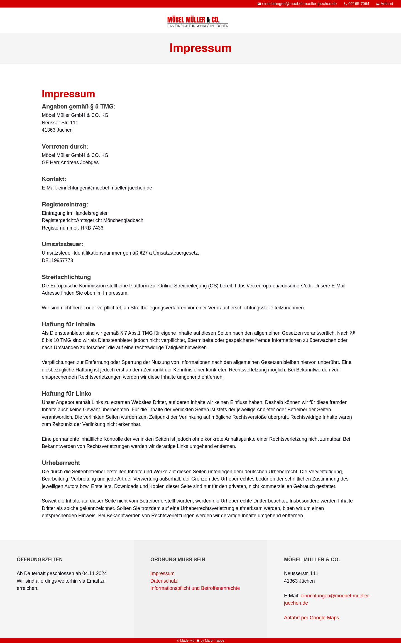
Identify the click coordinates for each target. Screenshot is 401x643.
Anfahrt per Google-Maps (311, 617)
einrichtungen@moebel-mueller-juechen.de (297, 3)
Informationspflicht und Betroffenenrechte (195, 588)
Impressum (162, 573)
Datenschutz (164, 581)
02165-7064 (356, 3)
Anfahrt (384, 3)
